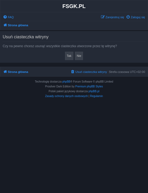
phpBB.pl (93, 91)
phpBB (66, 81)
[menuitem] (8, 17)
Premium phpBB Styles (89, 86)
